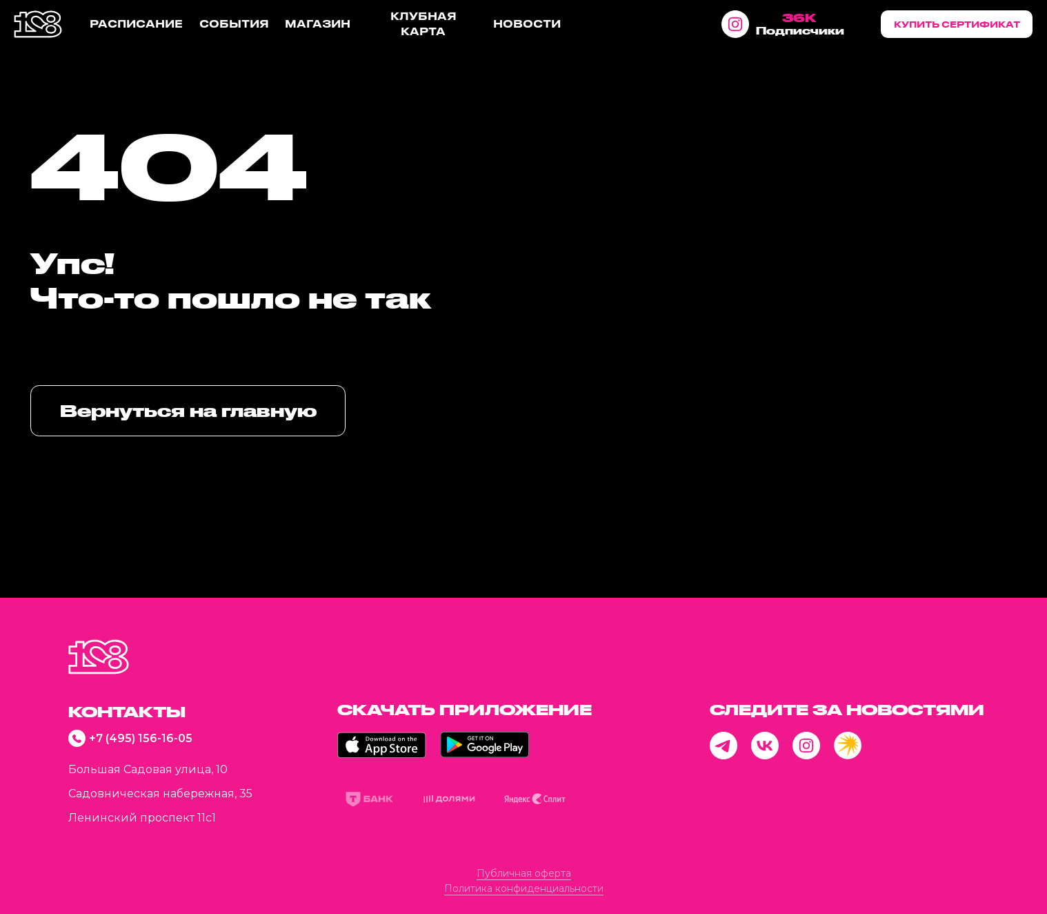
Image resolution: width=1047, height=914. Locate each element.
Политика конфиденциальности (524, 888)
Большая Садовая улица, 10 (148, 769)
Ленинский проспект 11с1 (142, 817)
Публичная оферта (524, 873)
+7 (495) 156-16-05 (140, 738)
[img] (98, 656)
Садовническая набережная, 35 (160, 793)
